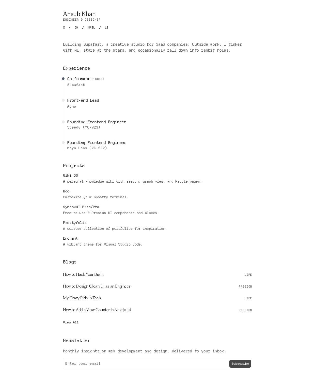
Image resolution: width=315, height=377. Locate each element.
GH (76, 27)
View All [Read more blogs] (71, 322)
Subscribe (240, 363)
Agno (71, 106)
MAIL (91, 27)
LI (107, 27)
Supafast (76, 85)
